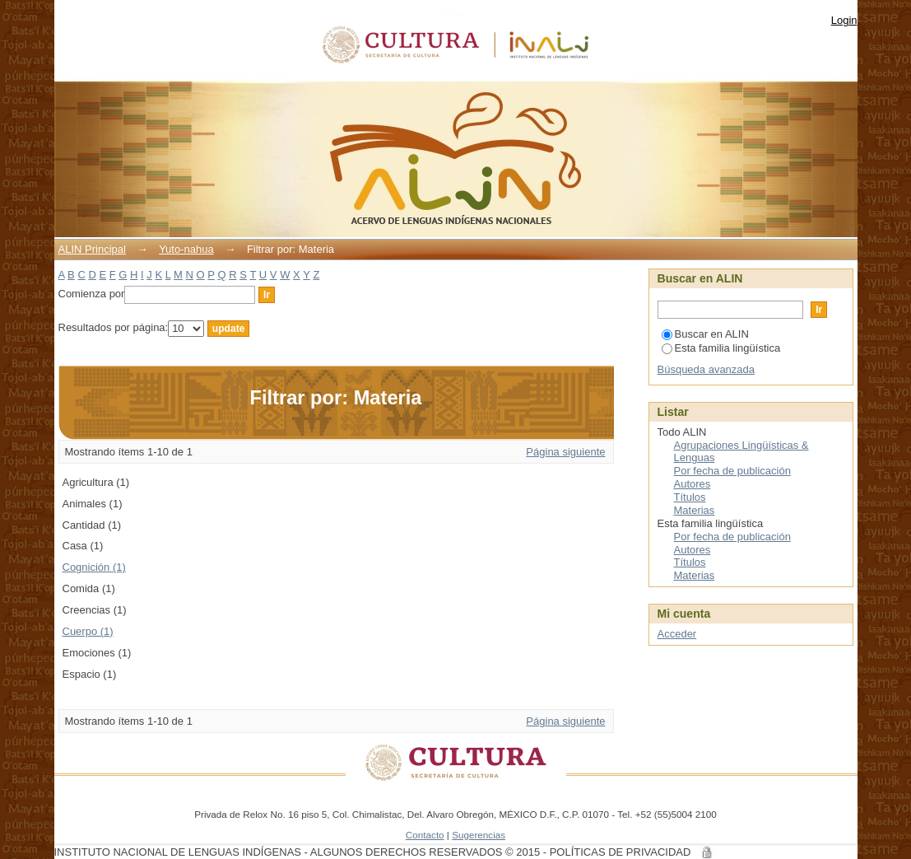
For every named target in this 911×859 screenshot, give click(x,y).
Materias (694, 510)
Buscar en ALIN (705, 334)
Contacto (425, 834)
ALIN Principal (92, 249)
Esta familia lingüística (721, 348)
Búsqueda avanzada (706, 369)
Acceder (677, 634)
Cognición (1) (94, 567)
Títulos (690, 497)
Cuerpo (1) (88, 631)
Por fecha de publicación (732, 471)
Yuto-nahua (186, 249)
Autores (692, 484)
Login (844, 20)
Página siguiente (565, 452)
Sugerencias (478, 834)
